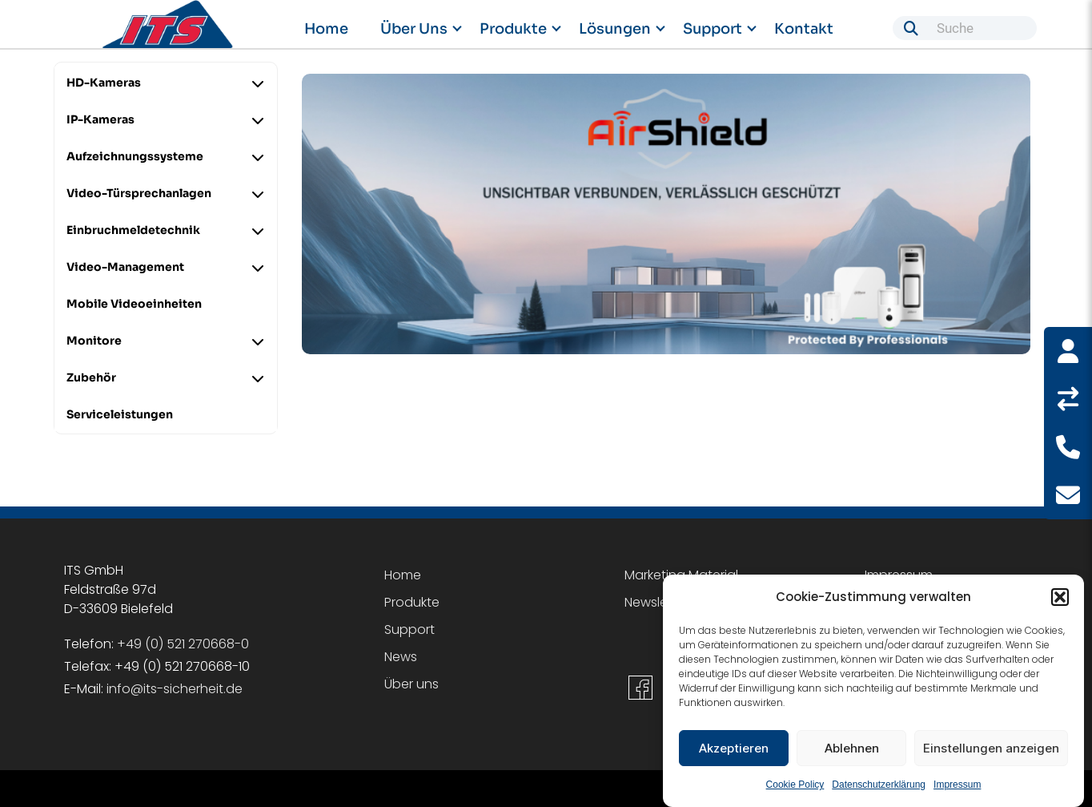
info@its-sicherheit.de (174, 689)
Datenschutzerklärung (878, 787)
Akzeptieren (734, 749)
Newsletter (656, 602)
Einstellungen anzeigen (991, 749)
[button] (1060, 599)
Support (712, 29)
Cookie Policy (795, 787)
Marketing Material (681, 575)
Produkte (513, 29)
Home (326, 29)
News (400, 657)
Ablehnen (852, 749)
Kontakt (803, 29)
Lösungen (615, 29)
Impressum (957, 787)
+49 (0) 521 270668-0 (183, 644)
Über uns (414, 29)
